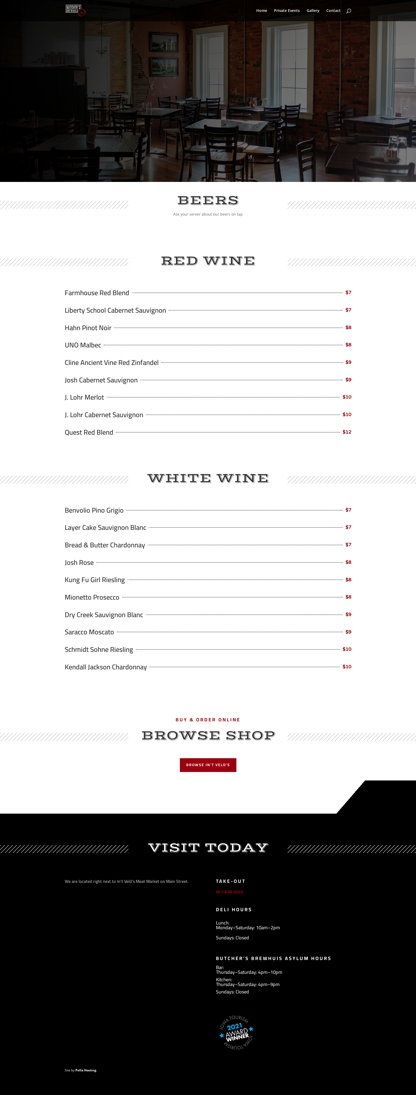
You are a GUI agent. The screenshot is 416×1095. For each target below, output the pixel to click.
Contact (333, 11)
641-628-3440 (229, 892)
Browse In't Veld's (208, 764)
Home (261, 11)
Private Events (287, 11)
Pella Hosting (85, 1070)
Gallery (313, 11)
